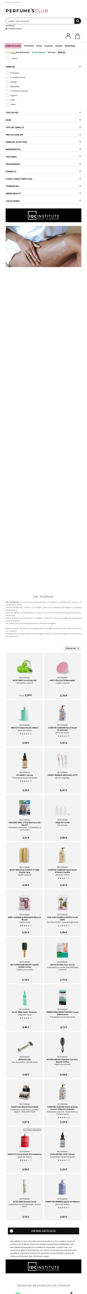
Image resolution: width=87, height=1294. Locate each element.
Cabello (59, 45)
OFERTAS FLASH (13, 45)
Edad (43, 120)
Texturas (43, 156)
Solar (9, 52)
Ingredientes (43, 149)
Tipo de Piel (43, 112)
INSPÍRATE (10, 25)
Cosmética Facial (15, 77)
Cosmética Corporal (17, 90)
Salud (10, 104)
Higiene (11, 95)
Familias (43, 66)
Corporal (48, 45)
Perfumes (29, 45)
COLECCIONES (43, 201)
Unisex (12, 58)
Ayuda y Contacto (12, 2)
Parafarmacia (23, 52)
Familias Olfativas (43, 142)
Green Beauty (38, 52)
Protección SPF (43, 134)
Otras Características (43, 178)
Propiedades (43, 164)
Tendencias (43, 186)
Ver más (51, 52)
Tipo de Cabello (43, 127)
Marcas (61, 52)
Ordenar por (72, 648)
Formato (43, 171)
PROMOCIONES (14, 28)
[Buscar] (77, 21)
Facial (39, 45)
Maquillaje (70, 45)
